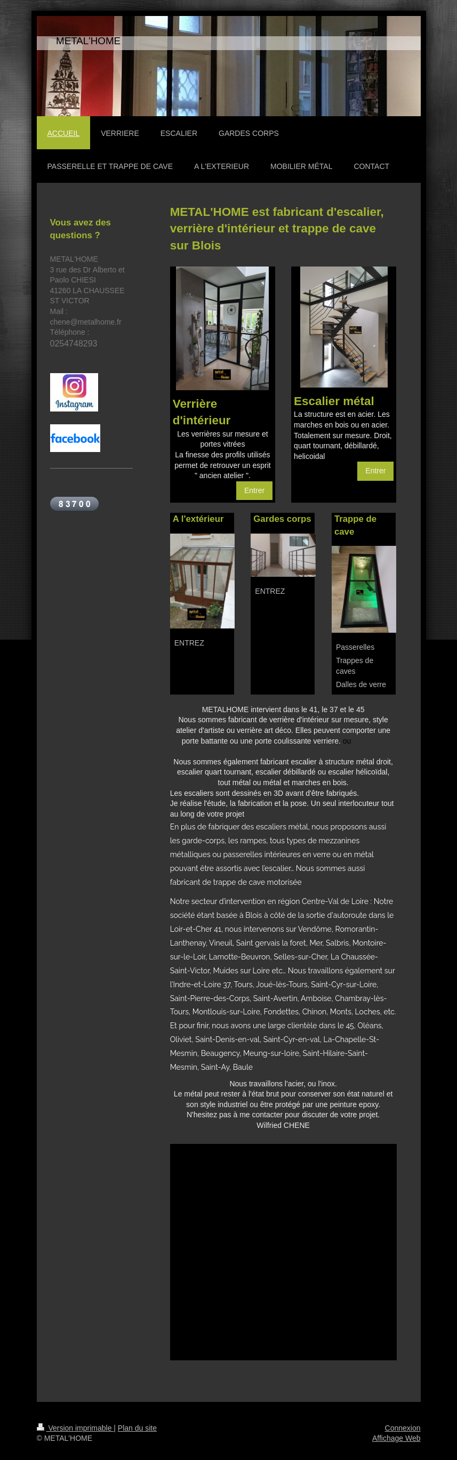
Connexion (403, 1428)
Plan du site (137, 1428)
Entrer (254, 490)
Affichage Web (396, 1438)
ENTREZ (189, 643)
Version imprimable (75, 1428)
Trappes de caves (354, 665)
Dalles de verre (361, 684)
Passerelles (355, 647)
